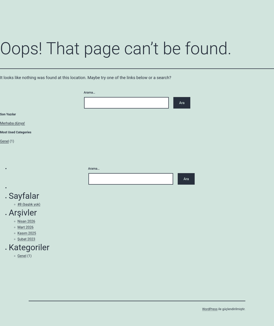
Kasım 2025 (26, 233)
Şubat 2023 (26, 239)
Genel (4, 141)
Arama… (89, 92)
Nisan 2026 (26, 221)
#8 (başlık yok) (28, 204)
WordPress (209, 309)
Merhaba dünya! (12, 123)
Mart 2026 (25, 227)
